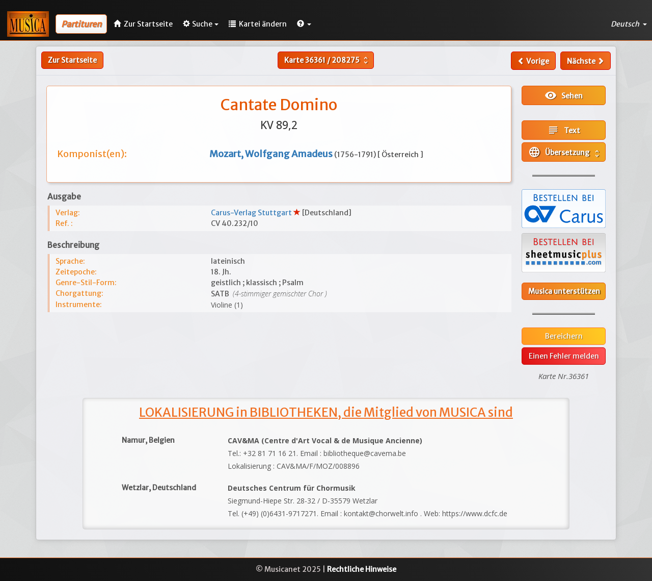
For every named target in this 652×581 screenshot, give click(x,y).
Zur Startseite (72, 60)
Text (563, 130)
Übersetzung (565, 152)
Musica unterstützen (564, 291)
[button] (304, 24)
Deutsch (629, 24)
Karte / (327, 60)
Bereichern (564, 336)
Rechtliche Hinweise (361, 569)
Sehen (564, 95)
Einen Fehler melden (564, 356)
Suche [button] (201, 24)
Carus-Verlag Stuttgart (252, 212)
